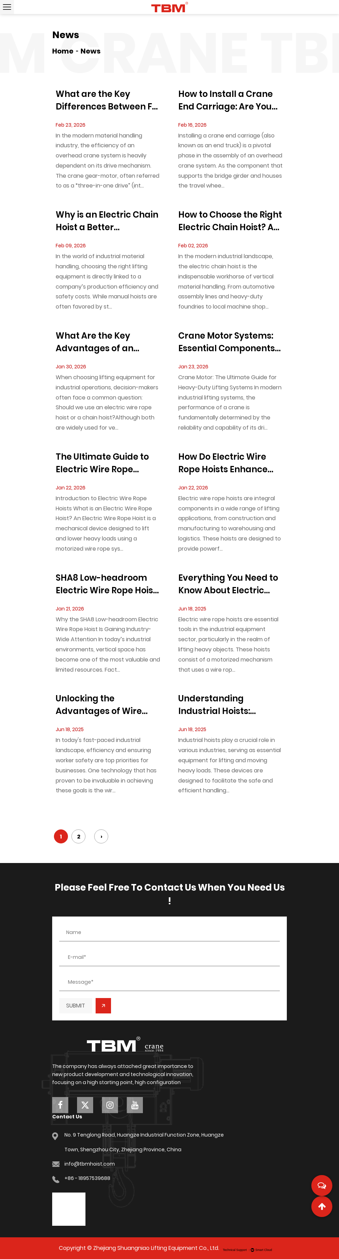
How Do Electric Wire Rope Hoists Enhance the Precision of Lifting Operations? (225, 463)
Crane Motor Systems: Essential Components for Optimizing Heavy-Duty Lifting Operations (228, 342)
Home (63, 51)
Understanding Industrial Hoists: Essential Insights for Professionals (222, 705)
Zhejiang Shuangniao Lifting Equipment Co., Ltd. (156, 1248)
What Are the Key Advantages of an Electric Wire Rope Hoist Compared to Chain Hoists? (106, 342)
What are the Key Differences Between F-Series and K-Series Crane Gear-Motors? (106, 100)
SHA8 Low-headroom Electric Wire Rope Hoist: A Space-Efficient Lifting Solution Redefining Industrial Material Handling (107, 584)
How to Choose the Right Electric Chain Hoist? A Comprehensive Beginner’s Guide (230, 221)
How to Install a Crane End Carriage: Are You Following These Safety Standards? (227, 100)
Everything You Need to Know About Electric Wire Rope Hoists (228, 584)
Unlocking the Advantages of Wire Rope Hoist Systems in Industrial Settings (102, 705)
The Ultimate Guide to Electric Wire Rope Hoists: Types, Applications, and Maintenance (102, 463)
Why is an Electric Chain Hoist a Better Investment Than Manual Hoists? (107, 221)
